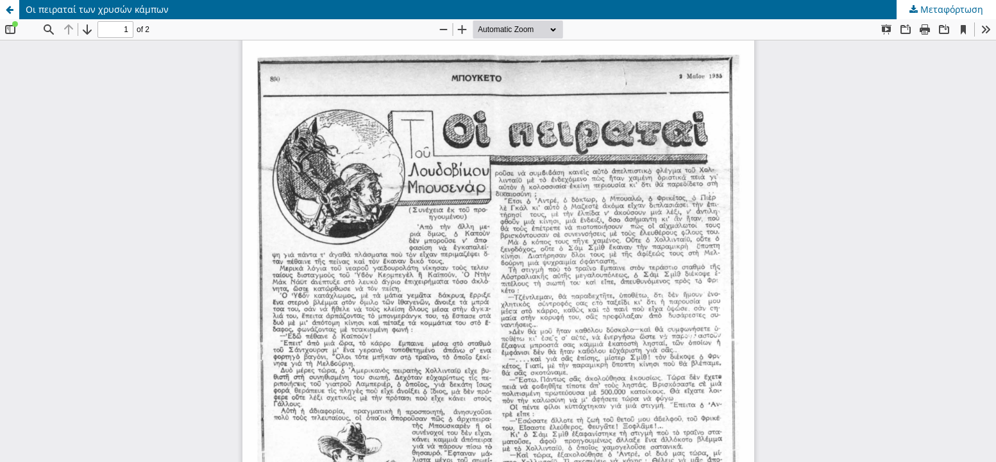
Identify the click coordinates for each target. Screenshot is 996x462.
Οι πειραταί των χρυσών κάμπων (97, 9)
